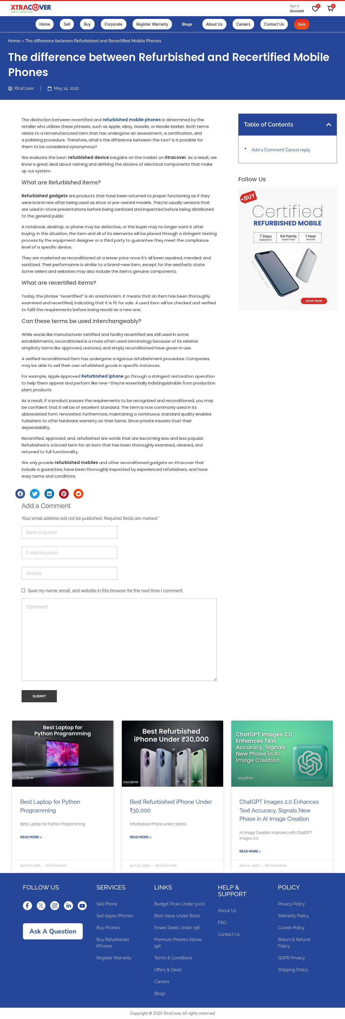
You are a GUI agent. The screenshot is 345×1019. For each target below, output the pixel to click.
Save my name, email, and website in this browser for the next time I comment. (105, 590)
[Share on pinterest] (64, 494)
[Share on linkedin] (49, 494)
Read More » (31, 837)
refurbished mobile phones (132, 119)
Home (14, 40)
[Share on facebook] (20, 494)
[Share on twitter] (35, 494)
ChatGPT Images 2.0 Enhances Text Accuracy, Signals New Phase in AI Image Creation (279, 810)
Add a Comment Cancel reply (280, 149)
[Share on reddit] (78, 494)
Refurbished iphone (102, 376)
